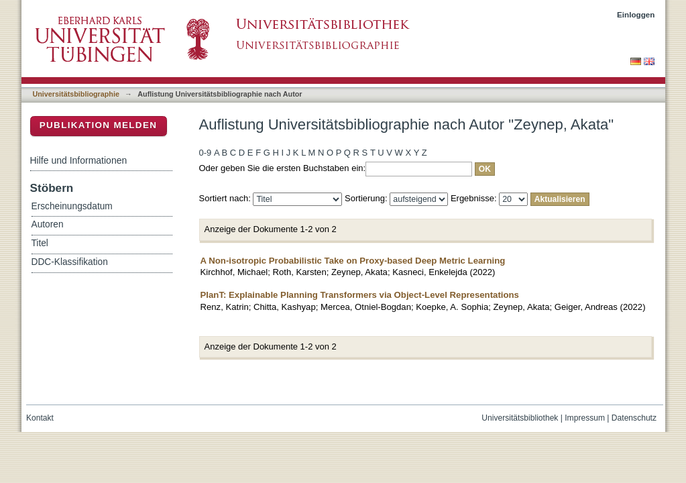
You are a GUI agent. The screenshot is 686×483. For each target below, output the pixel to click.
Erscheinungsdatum (72, 206)
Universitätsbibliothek (519, 418)
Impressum (585, 418)
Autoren (48, 224)
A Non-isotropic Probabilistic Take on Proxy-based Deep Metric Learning (353, 261)
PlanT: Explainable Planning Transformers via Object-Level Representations (360, 295)
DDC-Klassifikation (70, 262)
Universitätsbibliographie (76, 94)
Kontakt (40, 418)
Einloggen (636, 14)
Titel (40, 243)
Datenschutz (634, 418)
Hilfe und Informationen (78, 160)
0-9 (205, 153)
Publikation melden (99, 125)
